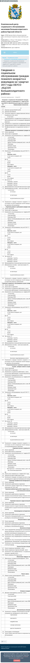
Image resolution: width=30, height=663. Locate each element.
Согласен (17, 660)
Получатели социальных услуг (7, 97)
